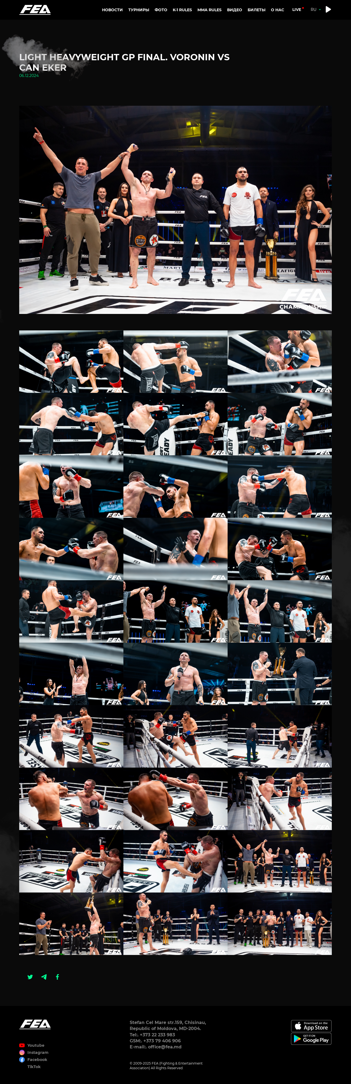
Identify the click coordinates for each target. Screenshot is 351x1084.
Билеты (256, 9)
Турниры (138, 9)
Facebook (37, 1059)
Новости (112, 9)
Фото (161, 9)
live (296, 9)
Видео (234, 9)
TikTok (34, 1066)
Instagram (38, 1052)
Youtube (35, 1045)
